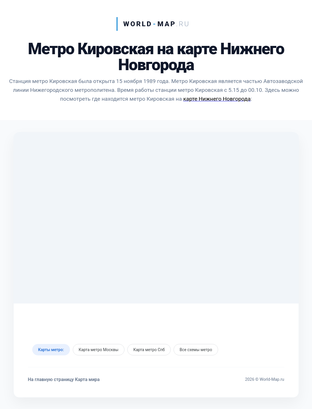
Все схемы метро (196, 349)
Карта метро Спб (149, 349)
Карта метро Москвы (98, 349)
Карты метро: (51, 349)
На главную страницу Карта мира (64, 379)
